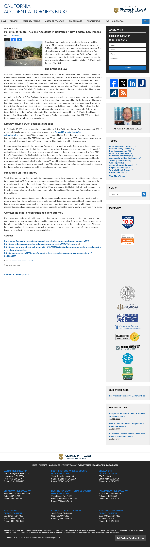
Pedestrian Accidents (120, 158)
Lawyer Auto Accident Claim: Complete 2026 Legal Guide (127, 423)
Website (18, 21)
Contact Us (137, 21)
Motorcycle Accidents (120, 154)
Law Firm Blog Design (134, 545)
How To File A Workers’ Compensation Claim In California (127, 433)
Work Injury (115, 168)
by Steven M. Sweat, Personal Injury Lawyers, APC (130, 9)
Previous (9, 274)
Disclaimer (57, 471)
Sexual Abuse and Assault (121, 172)
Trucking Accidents (119, 165)
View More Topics (116, 187)
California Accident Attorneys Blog (35, 9)
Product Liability (117, 183)
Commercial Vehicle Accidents (22, 261)
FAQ (111, 21)
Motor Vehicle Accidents (121, 143)
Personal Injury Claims (120, 147)
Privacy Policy (70, 471)
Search (144, 205)
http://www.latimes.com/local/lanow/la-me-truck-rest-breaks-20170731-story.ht (41, 244)
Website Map (84, 471)
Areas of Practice (58, 21)
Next (26, 274)
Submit (128, 68)
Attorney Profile (35, 21)
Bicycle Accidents (118, 175)
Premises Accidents (119, 150)
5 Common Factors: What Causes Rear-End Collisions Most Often (127, 442)
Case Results (79, 21)
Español (122, 21)
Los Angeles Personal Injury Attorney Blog (125, 405)
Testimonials (97, 21)
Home (5, 21)
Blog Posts (109, 471)
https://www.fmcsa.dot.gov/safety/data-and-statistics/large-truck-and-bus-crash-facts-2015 (46, 241)
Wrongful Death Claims (120, 179)
